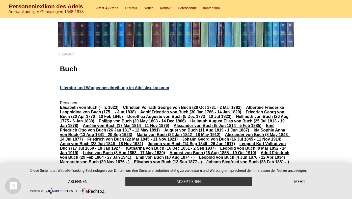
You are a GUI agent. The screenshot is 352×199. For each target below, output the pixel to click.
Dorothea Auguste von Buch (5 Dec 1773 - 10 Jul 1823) (179, 116)
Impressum (211, 8)
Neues (149, 8)
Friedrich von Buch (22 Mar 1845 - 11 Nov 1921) (132, 139)
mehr (299, 181)
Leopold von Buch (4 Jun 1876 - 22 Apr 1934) (242, 157)
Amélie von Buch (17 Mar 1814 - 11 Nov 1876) (126, 125)
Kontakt (165, 8)
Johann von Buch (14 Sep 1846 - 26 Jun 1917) (191, 144)
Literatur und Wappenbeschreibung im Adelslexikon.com (114, 88)
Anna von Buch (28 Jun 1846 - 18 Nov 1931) (101, 144)
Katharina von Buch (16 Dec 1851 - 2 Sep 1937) (171, 148)
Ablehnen (77, 181)
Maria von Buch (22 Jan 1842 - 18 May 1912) (179, 134)
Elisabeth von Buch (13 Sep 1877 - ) (168, 162)
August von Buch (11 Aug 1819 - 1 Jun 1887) (206, 130)
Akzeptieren (188, 181)
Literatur (131, 8)
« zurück (66, 53)
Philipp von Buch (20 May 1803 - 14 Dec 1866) (142, 121)
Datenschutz (187, 8)
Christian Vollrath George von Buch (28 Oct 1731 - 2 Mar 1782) (182, 107)
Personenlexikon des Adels (46, 6)
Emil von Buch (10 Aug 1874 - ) (165, 157)
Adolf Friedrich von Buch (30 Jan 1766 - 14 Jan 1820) (190, 112)
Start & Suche (107, 8)
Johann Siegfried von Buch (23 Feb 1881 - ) (247, 162)
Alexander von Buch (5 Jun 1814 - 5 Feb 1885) (217, 125)
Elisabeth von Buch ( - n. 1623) (89, 107)
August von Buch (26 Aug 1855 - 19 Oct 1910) (213, 153)
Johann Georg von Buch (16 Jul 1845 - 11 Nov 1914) (231, 139)
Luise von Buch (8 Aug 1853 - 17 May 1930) (124, 153)
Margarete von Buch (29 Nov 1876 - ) (94, 162)
